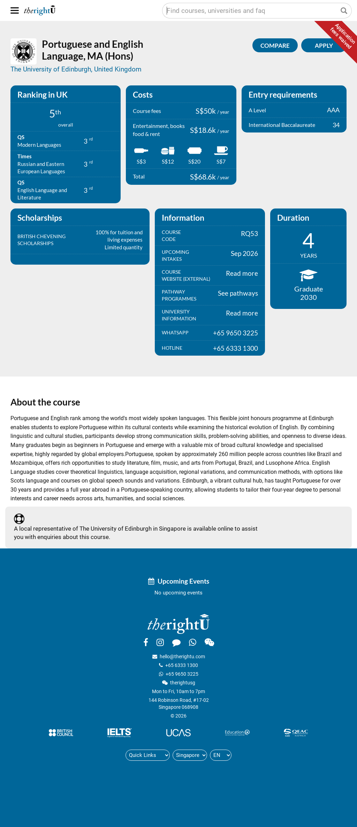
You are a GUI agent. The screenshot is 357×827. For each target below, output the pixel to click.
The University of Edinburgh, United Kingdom (76, 69)
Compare (275, 45)
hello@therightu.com (182, 656)
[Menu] (14, 10)
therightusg (182, 682)
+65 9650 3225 (182, 674)
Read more (242, 273)
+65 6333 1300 (181, 665)
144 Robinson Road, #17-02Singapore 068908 (179, 703)
